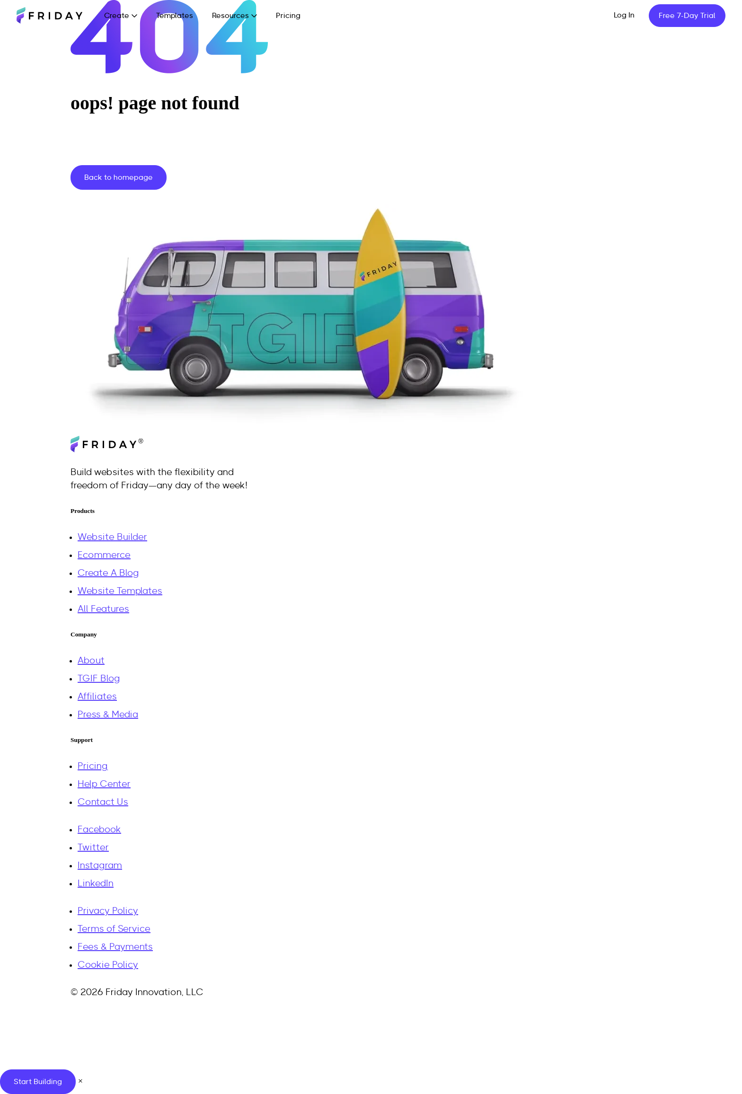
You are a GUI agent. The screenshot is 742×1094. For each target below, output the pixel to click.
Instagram (100, 865)
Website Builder (112, 537)
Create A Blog (108, 573)
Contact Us (103, 802)
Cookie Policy (108, 965)
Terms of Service (114, 929)
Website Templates (120, 591)
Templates (174, 15)
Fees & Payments (115, 947)
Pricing (288, 15)
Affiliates (97, 696)
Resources (230, 15)
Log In (624, 15)
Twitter (93, 847)
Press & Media (108, 714)
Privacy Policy (108, 911)
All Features (103, 609)
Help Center (104, 784)
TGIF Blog (99, 678)
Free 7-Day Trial (687, 15)
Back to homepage (118, 177)
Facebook (99, 829)
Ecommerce (104, 555)
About (91, 660)
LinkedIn (96, 883)
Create (116, 15)
